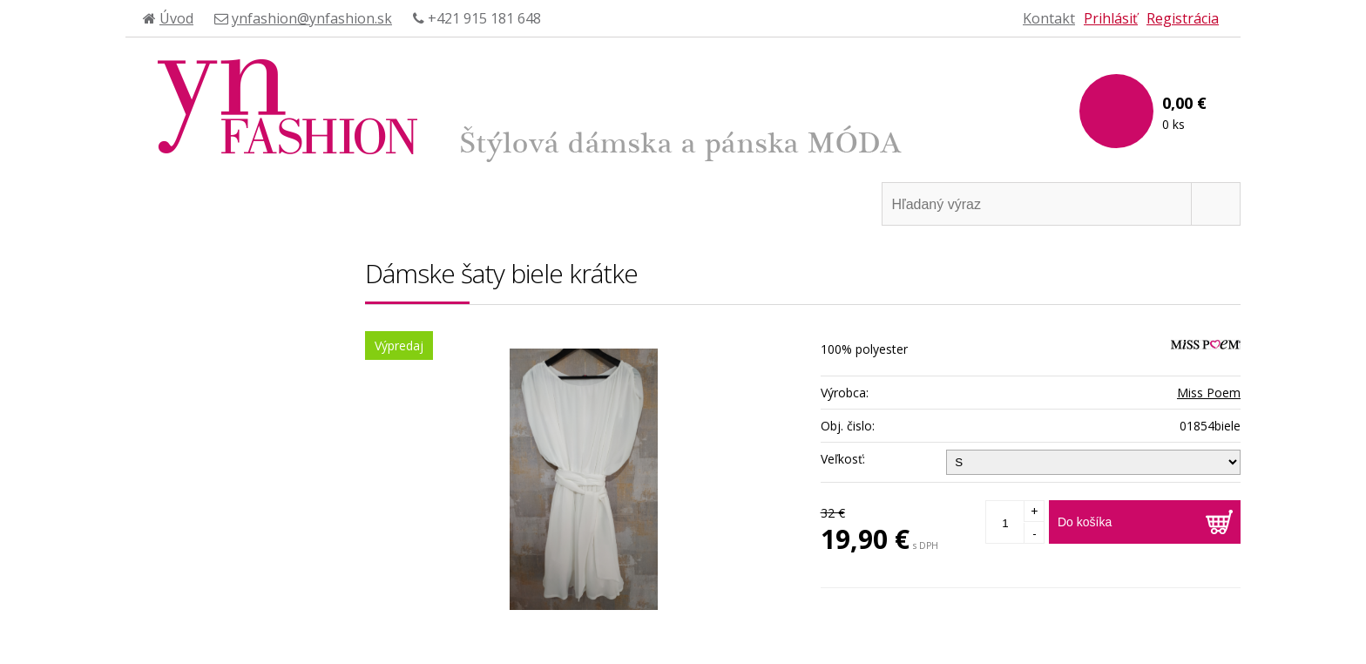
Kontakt (1049, 18)
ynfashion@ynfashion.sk (312, 18)
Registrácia (1182, 18)
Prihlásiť (1111, 18)
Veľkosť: (843, 459)
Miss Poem (1209, 392)
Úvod (176, 18)
